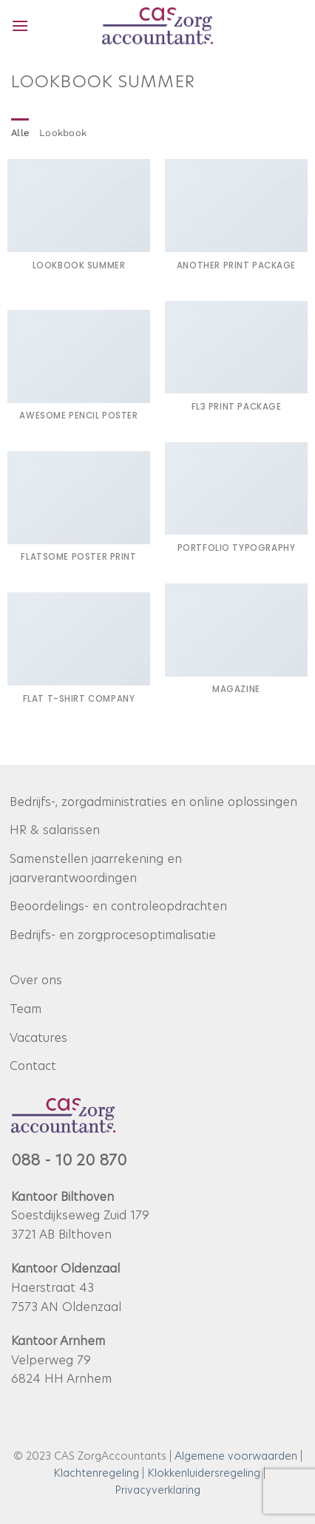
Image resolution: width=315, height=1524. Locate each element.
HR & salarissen (55, 830)
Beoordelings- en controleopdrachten (118, 906)
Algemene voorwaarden (236, 1456)
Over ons (36, 980)
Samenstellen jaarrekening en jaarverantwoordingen (96, 868)
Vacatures (38, 1037)
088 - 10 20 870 (68, 1160)
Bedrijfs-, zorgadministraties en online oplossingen (153, 801)
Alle (20, 132)
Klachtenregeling (96, 1473)
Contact (33, 1065)
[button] (20, 25)
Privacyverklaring (157, 1490)
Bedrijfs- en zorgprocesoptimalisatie (113, 935)
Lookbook (63, 132)
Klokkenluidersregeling (203, 1473)
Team (25, 1008)
